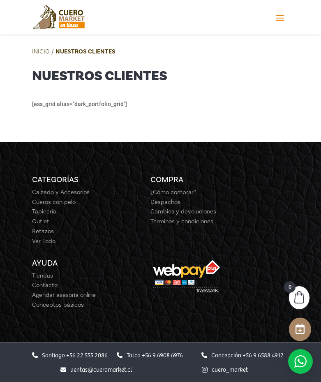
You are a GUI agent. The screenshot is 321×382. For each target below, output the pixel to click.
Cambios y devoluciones (183, 211)
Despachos (165, 202)
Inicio (41, 51)
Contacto (45, 285)
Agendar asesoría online (64, 295)
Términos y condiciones (181, 221)
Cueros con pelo (54, 202)
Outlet (40, 221)
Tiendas (42, 275)
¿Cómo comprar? (173, 192)
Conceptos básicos (58, 304)
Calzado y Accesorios (61, 192)
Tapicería (44, 211)
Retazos (43, 231)
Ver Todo (43, 241)
